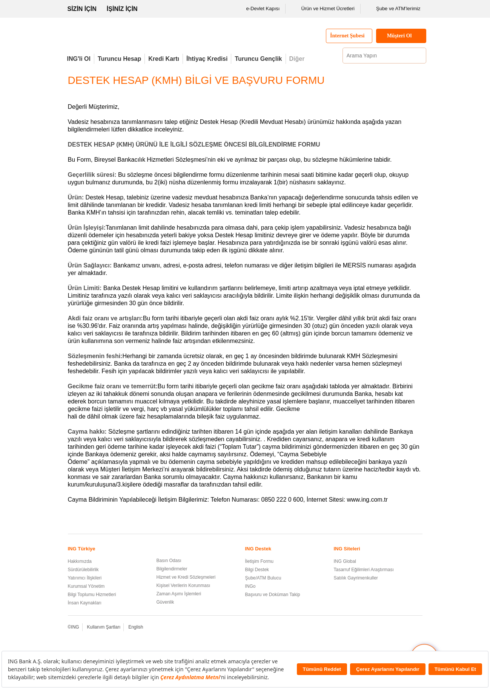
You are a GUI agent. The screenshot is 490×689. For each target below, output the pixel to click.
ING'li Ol (79, 59)
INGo (250, 586)
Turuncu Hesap (119, 59)
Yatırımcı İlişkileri (85, 578)
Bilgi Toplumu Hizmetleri (92, 594)
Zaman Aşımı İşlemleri (179, 593)
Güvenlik (165, 602)
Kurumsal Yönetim (86, 586)
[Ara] (419, 56)
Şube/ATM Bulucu (263, 578)
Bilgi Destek (257, 569)
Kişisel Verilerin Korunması (183, 585)
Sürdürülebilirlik (83, 569)
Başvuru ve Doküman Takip (272, 594)
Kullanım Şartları (104, 627)
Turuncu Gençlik (258, 59)
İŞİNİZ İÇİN (122, 9)
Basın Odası (169, 560)
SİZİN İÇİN (82, 9)
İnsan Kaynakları (84, 603)
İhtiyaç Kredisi (206, 59)
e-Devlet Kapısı (258, 9)
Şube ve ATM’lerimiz (393, 9)
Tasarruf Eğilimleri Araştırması (364, 569)
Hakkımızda (80, 561)
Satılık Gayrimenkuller (356, 578)
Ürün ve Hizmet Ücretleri (323, 9)
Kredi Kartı (163, 59)
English (135, 627)
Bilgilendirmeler (172, 569)
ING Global (345, 561)
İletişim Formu (259, 561)
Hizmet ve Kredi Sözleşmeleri (186, 577)
